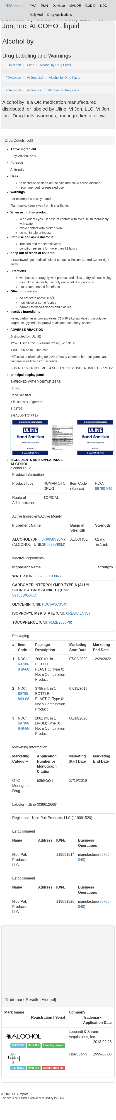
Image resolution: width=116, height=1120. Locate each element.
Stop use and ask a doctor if (31, 237)
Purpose (16, 162)
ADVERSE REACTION (26, 329)
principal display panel (27, 375)
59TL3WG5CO (24, 595)
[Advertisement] (58, 961)
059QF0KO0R (47, 576)
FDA (14, 5)
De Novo (59, 5)
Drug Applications (59, 14)
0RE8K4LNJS (77, 613)
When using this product (29, 212)
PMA (32, 5)
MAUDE (75, 5)
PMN (44, 5)
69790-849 (103, 489)
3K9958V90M (53, 539)
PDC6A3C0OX (54, 604)
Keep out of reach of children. (32, 253)
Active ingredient (23, 149)
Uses (14, 176)
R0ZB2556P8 (60, 622)
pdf (29, 140)
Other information (23, 291)
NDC (103, 5)
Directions (18, 271)
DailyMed (36, 14)
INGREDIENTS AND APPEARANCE (36, 460)
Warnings (17, 192)
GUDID (90, 5)
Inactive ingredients (25, 311)
